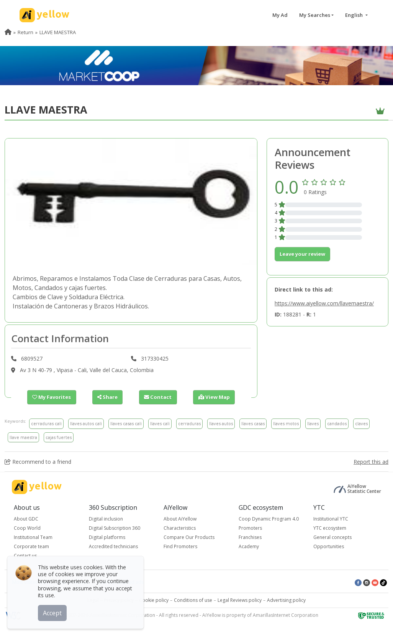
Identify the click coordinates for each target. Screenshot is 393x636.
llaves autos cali (86, 423)
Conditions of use (193, 600)
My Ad (280, 15)
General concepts (332, 537)
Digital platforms (107, 537)
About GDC (26, 519)
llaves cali (160, 423)
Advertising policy (286, 600)
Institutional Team (33, 537)
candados (337, 423)
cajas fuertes (59, 437)
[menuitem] (8, 32)
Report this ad (371, 461)
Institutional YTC (330, 519)
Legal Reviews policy (240, 600)
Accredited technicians (113, 546)
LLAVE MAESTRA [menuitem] (57, 32)
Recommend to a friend (38, 461)
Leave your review (302, 253)
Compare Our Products (189, 537)
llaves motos (286, 423)
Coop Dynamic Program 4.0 (269, 519)
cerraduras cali (46, 423)
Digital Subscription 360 (114, 528)
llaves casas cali (126, 423)
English (354, 15)
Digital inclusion (106, 519)
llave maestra (23, 437)
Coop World (27, 528)
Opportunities (328, 546)
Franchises (250, 537)
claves (361, 423)
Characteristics (180, 528)
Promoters (250, 528)
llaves (313, 423)
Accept (52, 612)
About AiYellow (180, 519)
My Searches (314, 15)
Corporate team (31, 546)
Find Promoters (180, 546)
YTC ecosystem (329, 528)
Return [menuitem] (25, 32)
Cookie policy (154, 600)
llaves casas (253, 423)
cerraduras (189, 423)
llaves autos (221, 423)
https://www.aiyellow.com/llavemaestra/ (324, 303)
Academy (249, 546)
